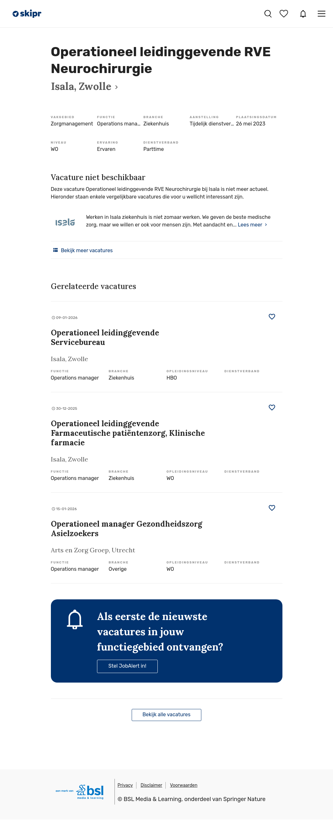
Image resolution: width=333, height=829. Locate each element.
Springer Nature (244, 799)
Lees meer (250, 225)
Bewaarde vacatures (285, 13)
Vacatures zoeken (268, 13)
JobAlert (303, 13)
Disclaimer (151, 785)
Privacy (125, 785)
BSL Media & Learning (153, 799)
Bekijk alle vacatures (166, 714)
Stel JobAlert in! (127, 666)
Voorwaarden (184, 785)
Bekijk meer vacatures (82, 250)
